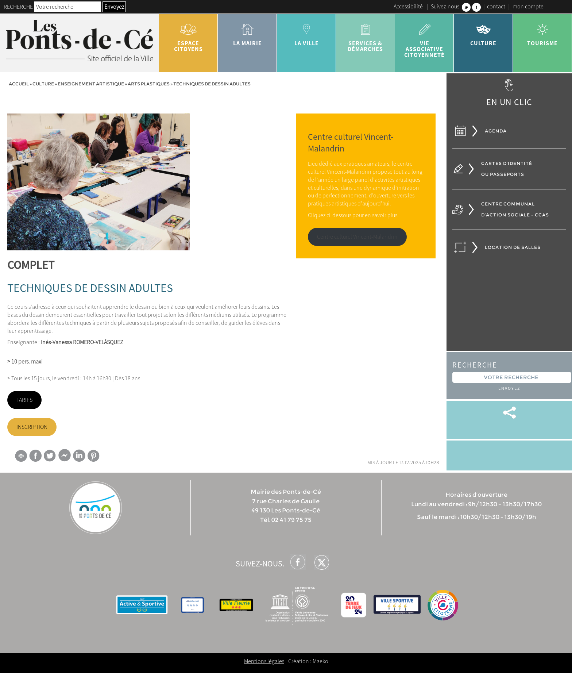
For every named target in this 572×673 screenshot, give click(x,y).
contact (496, 6)
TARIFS (24, 399)
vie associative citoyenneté (425, 38)
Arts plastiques (149, 83)
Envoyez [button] (114, 6)
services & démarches (365, 35)
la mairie (247, 32)
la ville (306, 32)
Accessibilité (408, 6)
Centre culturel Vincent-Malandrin (357, 236)
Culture (483, 32)
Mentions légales (264, 661)
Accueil (19, 83)
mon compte (528, 6)
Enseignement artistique (91, 83)
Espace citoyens (188, 35)
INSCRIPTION (31, 426)
